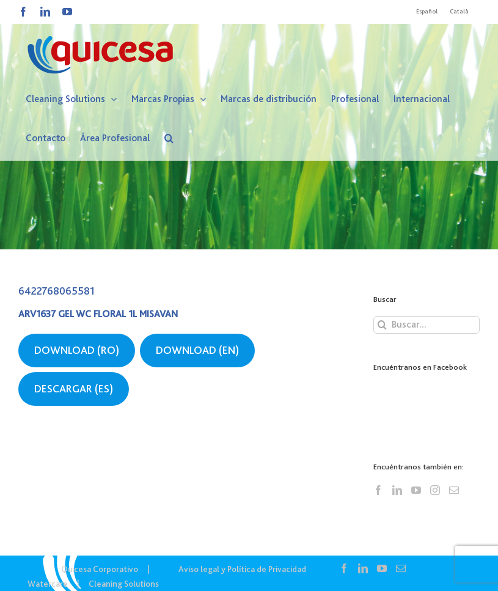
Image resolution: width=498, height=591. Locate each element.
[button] (169, 138)
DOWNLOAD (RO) (76, 350)
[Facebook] (378, 490)
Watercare (47, 584)
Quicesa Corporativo (99, 569)
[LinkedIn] (397, 490)
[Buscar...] (426, 325)
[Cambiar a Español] (427, 11)
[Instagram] (435, 490)
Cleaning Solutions (124, 584)
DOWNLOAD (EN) (197, 350)
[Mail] (454, 490)
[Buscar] (382, 325)
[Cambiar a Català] (459, 11)
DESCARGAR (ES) (73, 389)
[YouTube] (416, 490)
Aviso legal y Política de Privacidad (242, 569)
